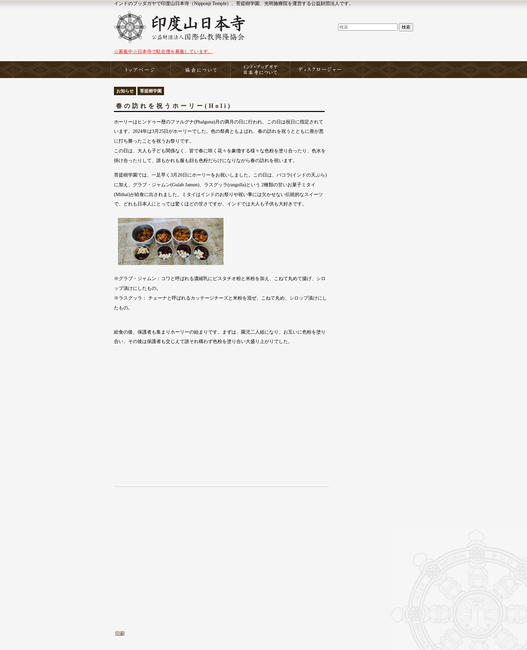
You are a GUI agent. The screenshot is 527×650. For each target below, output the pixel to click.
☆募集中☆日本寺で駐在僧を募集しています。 (163, 51)
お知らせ (125, 90)
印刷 (120, 633)
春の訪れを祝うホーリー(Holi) (174, 106)
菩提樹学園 (151, 90)
